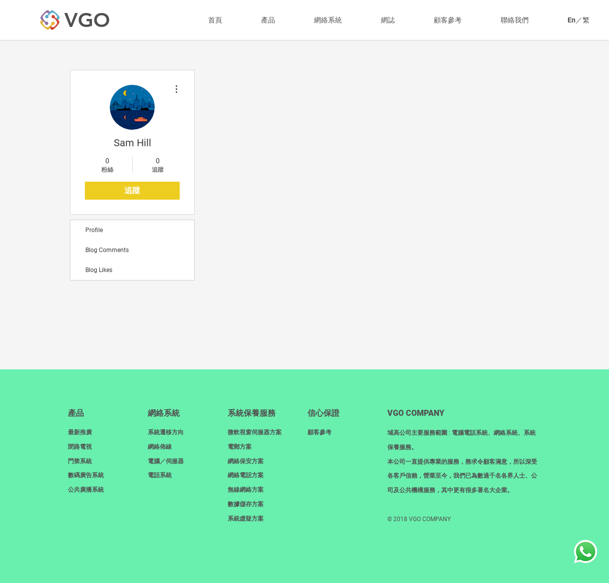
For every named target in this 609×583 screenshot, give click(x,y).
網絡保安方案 (246, 461)
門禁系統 (80, 461)
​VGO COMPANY (415, 413)
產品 (76, 413)
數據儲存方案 (246, 504)
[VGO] (87, 20)
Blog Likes (98, 270)
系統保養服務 (252, 413)
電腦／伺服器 (166, 461)
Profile (94, 230)
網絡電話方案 (246, 475)
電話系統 (160, 475)
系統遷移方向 (166, 432)
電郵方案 (240, 446)
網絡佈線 (160, 446)
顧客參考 (319, 432)
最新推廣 (80, 432)
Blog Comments (107, 250)
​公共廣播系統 (86, 489)
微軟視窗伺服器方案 (255, 432)
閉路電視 (80, 446)
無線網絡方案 (246, 489)
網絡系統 (164, 413)
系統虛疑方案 (246, 518)
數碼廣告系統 (86, 475)
